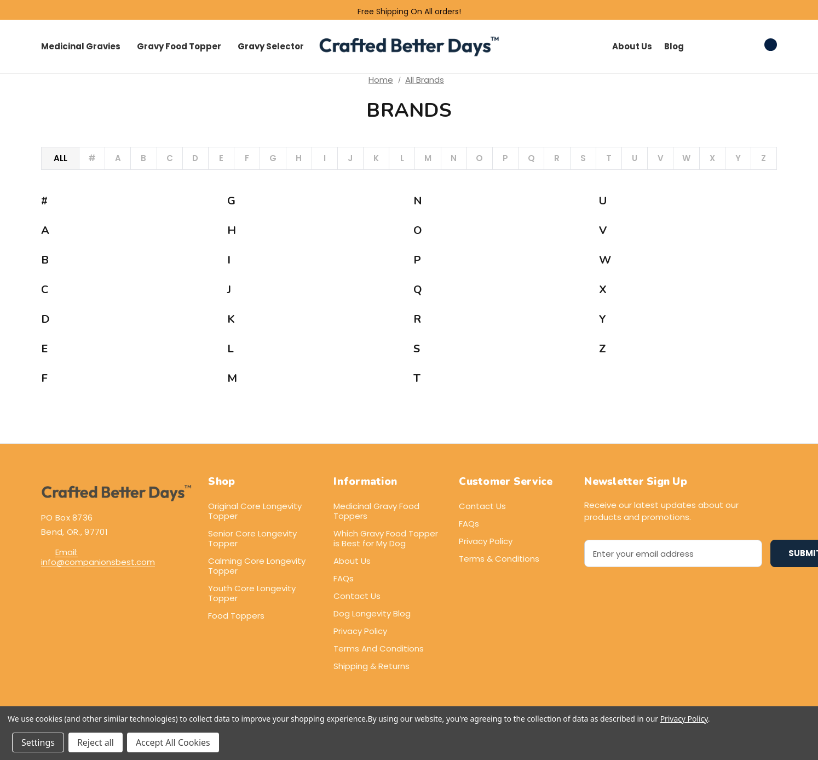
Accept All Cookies (173, 742)
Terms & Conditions (499, 558)
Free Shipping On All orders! (409, 11)
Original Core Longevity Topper (255, 511)
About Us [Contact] (632, 46)
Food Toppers (236, 615)
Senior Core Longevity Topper (252, 538)
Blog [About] (674, 46)
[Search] (704, 45)
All (60, 158)
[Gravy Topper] (179, 46)
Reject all (95, 742)
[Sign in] (729, 46)
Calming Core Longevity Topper (257, 565)
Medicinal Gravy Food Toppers (376, 511)
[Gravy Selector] (270, 46)
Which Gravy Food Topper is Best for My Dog (385, 538)
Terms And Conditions (378, 648)
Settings (38, 742)
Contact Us (357, 596)
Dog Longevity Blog (372, 613)
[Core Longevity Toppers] (81, 46)
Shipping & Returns (371, 666)
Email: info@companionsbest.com (98, 557)
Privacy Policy (360, 631)
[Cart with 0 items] (759, 45)
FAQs (343, 578)
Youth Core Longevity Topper (252, 593)
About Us (352, 561)
